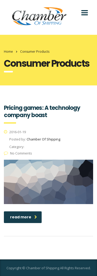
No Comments (18, 153)
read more (23, 217)
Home (8, 51)
